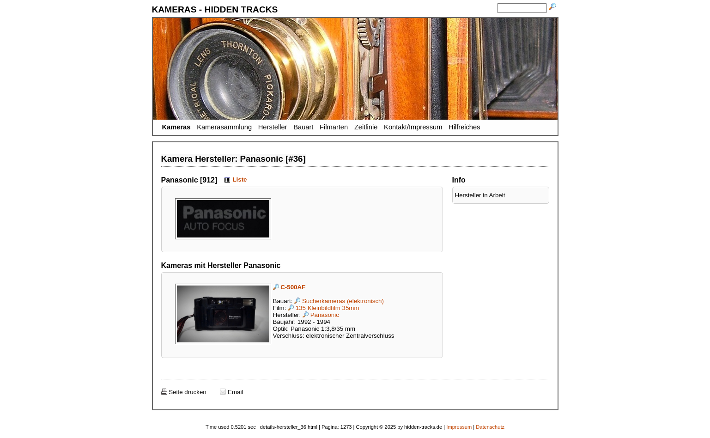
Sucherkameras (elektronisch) (339, 301)
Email (231, 392)
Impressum (459, 427)
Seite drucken (183, 392)
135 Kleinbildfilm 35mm (323, 307)
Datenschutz (490, 427)
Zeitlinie (366, 127)
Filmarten (334, 127)
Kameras (176, 127)
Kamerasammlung (224, 127)
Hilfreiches (464, 127)
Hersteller (272, 127)
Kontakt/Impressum (413, 127)
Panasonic (321, 314)
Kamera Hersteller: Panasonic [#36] (233, 159)
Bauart (303, 127)
